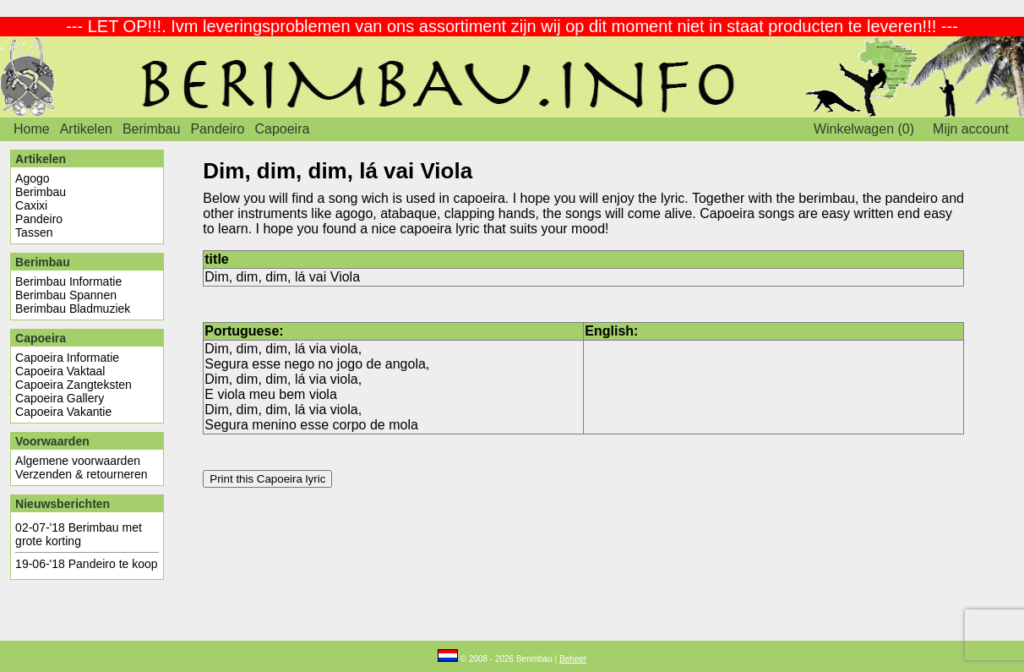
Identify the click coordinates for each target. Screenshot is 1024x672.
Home (32, 129)
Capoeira (281, 129)
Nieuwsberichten (62, 504)
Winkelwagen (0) (864, 129)
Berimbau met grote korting (78, 534)
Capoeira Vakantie (63, 411)
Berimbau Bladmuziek (72, 308)
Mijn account (971, 129)
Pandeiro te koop (113, 564)
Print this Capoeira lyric (267, 479)
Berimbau (151, 129)
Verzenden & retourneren (81, 474)
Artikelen (86, 129)
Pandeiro (217, 129)
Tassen (33, 232)
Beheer (572, 659)
